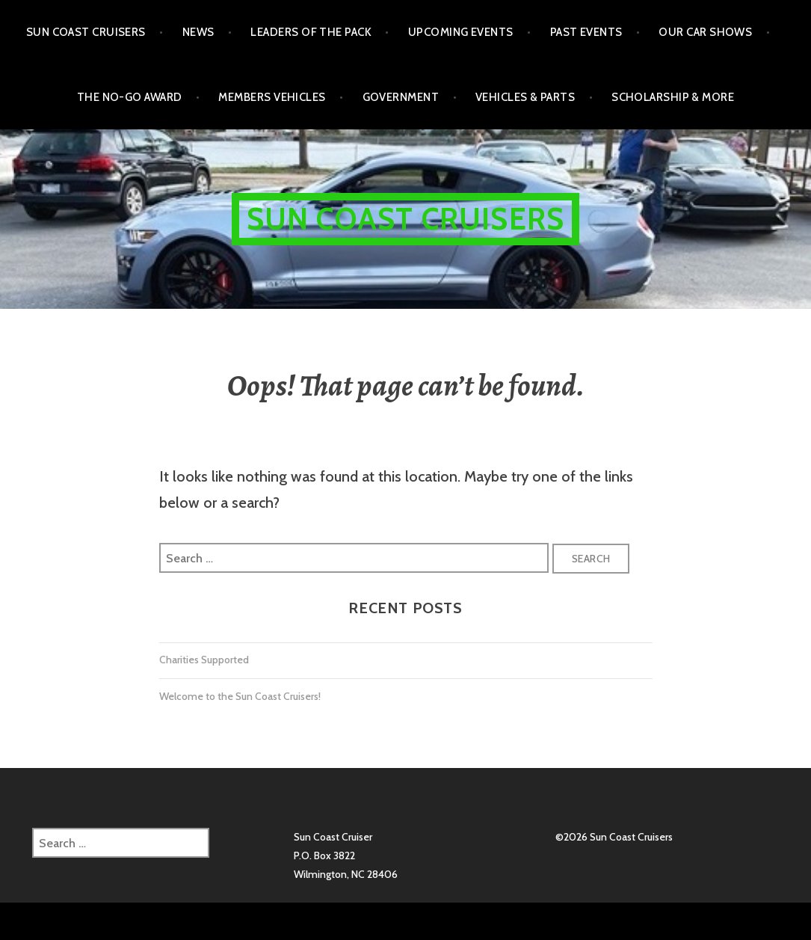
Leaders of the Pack (310, 32)
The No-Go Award (129, 97)
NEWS (198, 32)
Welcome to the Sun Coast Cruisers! (240, 696)
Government (401, 97)
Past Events (586, 32)
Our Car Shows (705, 32)
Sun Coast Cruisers (86, 32)
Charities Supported (204, 659)
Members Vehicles (271, 97)
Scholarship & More (672, 97)
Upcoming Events (461, 32)
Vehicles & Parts (525, 97)
